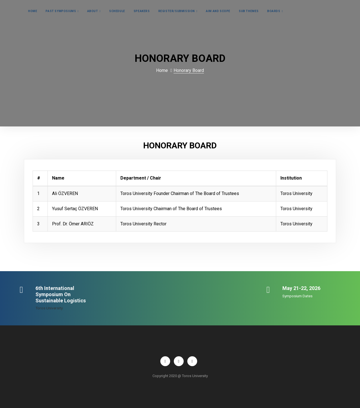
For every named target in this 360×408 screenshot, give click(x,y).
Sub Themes (249, 11)
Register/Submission (176, 11)
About (92, 11)
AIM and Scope (218, 11)
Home (32, 11)
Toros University (49, 308)
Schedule (117, 11)
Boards (273, 11)
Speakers (142, 11)
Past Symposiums (61, 11)
